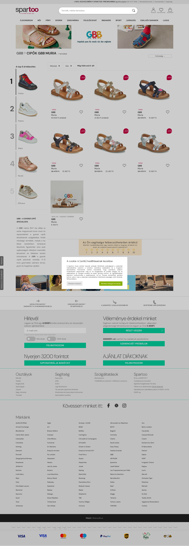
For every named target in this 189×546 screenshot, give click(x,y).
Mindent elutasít (74, 284)
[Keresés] (133, 10)
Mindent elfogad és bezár (111, 284)
